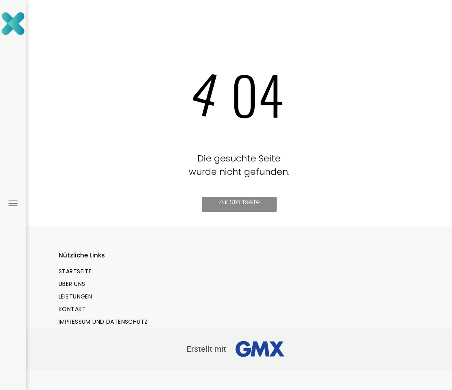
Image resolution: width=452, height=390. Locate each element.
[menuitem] (146, 271)
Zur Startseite (239, 202)
